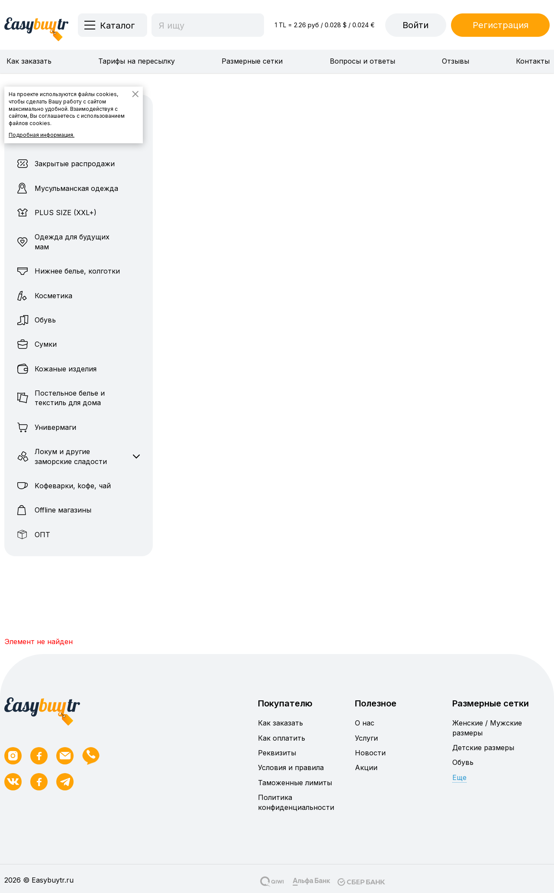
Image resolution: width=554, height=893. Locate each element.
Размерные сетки (252, 61)
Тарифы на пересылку (136, 61)
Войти (415, 25)
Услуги (366, 738)
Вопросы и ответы (362, 61)
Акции (366, 767)
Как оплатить (281, 738)
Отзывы (455, 61)
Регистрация (500, 25)
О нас (364, 723)
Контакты (533, 61)
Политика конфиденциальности (296, 802)
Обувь (462, 762)
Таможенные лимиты (295, 782)
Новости (370, 752)
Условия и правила (291, 767)
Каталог (117, 25)
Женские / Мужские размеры (487, 728)
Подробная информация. (41, 135)
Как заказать (29, 61)
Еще (459, 777)
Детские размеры (483, 747)
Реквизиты (277, 752)
